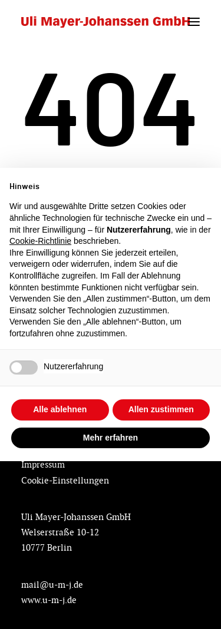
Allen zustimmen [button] (161, 409)
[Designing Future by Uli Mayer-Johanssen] (105, 22)
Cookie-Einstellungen (65, 480)
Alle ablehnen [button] (60, 409)
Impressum (43, 464)
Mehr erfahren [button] (110, 437)
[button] (194, 22)
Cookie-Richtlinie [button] (40, 241)
